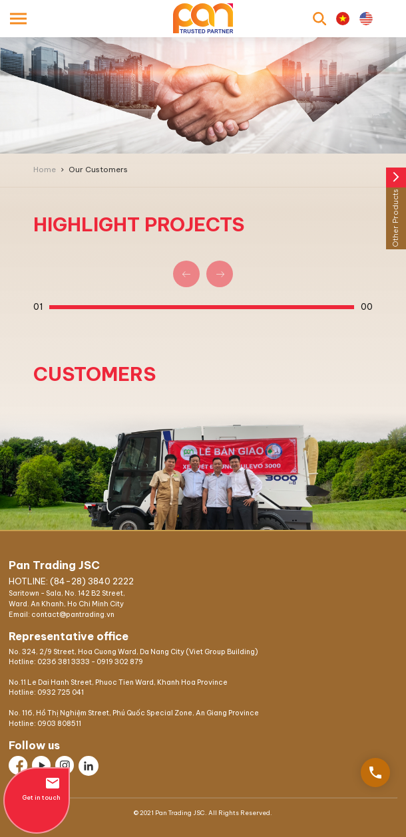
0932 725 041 (60, 692)
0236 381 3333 (63, 662)
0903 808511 (59, 723)
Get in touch (37, 788)
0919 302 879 (120, 662)
